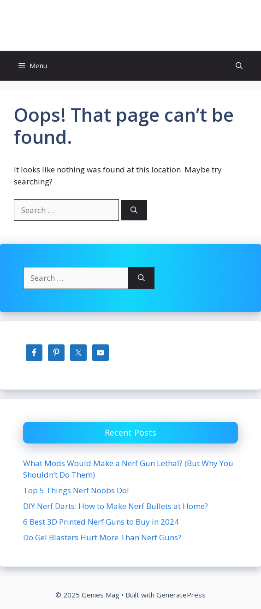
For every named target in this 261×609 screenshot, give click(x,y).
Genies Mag (130, 25)
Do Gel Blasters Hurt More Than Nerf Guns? (102, 537)
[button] (239, 66)
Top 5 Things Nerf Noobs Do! (76, 490)
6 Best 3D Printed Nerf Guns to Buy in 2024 (101, 521)
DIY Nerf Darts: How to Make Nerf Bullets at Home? (115, 506)
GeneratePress (181, 594)
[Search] (134, 210)
